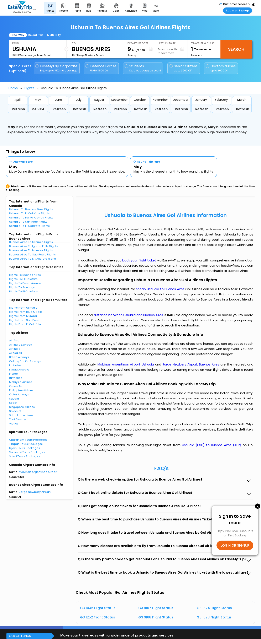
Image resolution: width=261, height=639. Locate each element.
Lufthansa (15, 378)
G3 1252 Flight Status (97, 617)
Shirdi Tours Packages (24, 456)
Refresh (18, 109)
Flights (29, 88)
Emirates (15, 365)
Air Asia (14, 340)
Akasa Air (15, 353)
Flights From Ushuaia (23, 308)
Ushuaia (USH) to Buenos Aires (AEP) (212, 445)
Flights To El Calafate (23, 279)
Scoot (13, 403)
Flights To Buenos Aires (25, 275)
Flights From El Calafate (25, 324)
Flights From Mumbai (23, 316)
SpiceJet (15, 411)
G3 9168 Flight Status (155, 617)
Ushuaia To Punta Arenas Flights (31, 218)
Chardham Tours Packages (28, 440)
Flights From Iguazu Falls (26, 312)
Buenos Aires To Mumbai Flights (31, 250)
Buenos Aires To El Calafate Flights (33, 259)
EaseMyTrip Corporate (56, 68)
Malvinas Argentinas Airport (38, 472)
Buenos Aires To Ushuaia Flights (31, 242)
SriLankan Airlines (21, 415)
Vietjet (13, 424)
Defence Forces (100, 68)
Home (13, 88)
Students (143, 68)
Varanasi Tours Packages (27, 452)
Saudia (14, 399)
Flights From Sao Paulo (25, 320)
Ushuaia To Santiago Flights (28, 222)
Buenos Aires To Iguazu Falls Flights (33, 246)
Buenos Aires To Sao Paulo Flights (32, 254)
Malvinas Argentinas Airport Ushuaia (126, 364)
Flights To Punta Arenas (25, 283)
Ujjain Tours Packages (24, 448)
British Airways (19, 357)
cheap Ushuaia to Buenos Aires (160, 289)
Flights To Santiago (22, 287)
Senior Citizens (183, 68)
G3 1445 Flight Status (97, 608)
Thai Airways (18, 419)
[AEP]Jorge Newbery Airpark (88, 55)
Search (236, 49)
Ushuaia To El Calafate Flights (29, 213)
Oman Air (15, 386)
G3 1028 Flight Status (214, 617)
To (74, 43)
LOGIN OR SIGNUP (235, 545)
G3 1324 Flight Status (214, 608)
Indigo (13, 374)
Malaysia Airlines (20, 382)
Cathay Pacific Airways (25, 361)
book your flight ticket (139, 260)
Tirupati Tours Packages (26, 444)
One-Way (17, 35)
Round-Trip (35, 35)
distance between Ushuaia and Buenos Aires (129, 315)
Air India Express (20, 345)
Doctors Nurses (221, 68)
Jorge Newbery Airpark (35, 492)
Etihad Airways (19, 370)
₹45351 (38, 109)
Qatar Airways (19, 394)
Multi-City (54, 35)
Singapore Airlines (22, 407)
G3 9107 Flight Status (155, 608)
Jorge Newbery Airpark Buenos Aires (191, 364)
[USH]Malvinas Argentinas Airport (31, 55)
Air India (14, 349)
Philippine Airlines (21, 390)
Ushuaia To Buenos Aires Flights (31, 209)
